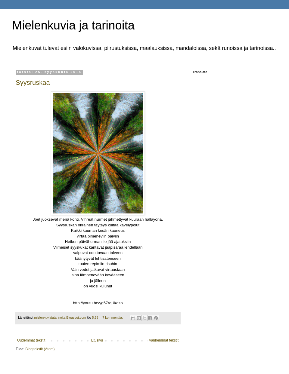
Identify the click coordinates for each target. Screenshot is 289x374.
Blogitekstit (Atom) (39, 349)
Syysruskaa (33, 82)
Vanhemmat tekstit (164, 340)
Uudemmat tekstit (31, 340)
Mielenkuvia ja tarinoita (73, 25)
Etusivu (97, 340)
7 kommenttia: (113, 317)
